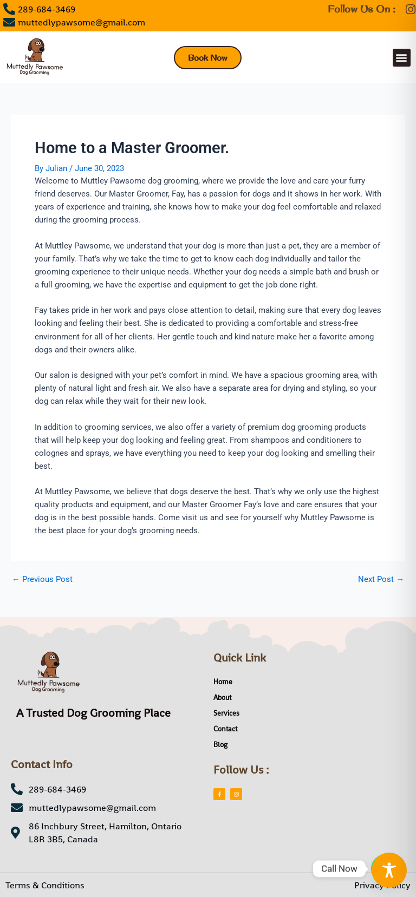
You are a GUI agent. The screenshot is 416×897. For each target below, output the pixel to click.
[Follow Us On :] (410, 9)
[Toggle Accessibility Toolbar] (389, 870)
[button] (402, 58)
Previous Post (42, 579)
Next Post (381, 579)
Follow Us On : (361, 9)
